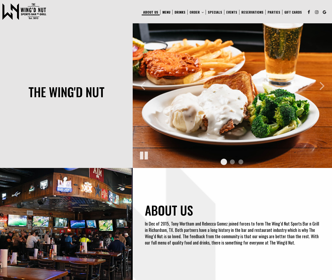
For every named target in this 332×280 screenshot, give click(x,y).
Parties (274, 12)
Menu (166, 12)
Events (231, 12)
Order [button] (197, 12)
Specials (215, 12)
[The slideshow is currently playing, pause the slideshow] (143, 154)
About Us (150, 12)
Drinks (180, 12)
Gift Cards (293, 12)
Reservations (252, 12)
